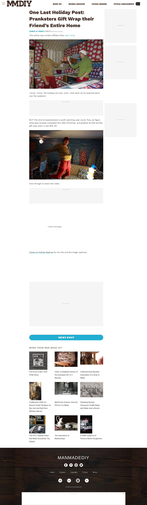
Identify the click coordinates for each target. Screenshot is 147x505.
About (52, 472)
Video (41, 31)
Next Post (66, 337)
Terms (95, 472)
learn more (70, 35)
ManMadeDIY (73, 457)
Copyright (73, 472)
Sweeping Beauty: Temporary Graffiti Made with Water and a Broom (90, 405)
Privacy (85, 472)
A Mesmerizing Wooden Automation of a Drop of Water (89, 375)
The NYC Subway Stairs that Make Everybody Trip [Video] (39, 439)
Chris (32, 31)
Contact (62, 472)
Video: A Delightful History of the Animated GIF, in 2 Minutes (66, 375)
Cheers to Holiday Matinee (41, 252)
